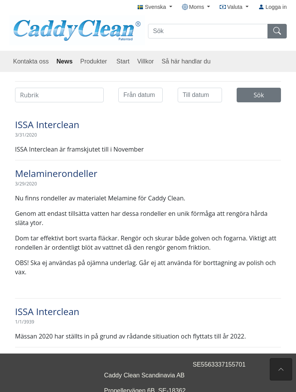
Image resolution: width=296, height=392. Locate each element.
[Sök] (208, 31)
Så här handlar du (185, 61)
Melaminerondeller (56, 173)
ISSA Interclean (47, 124)
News (65, 61)
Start (123, 61)
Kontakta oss (31, 61)
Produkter (94, 61)
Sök (259, 95)
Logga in (272, 7)
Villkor (145, 61)
